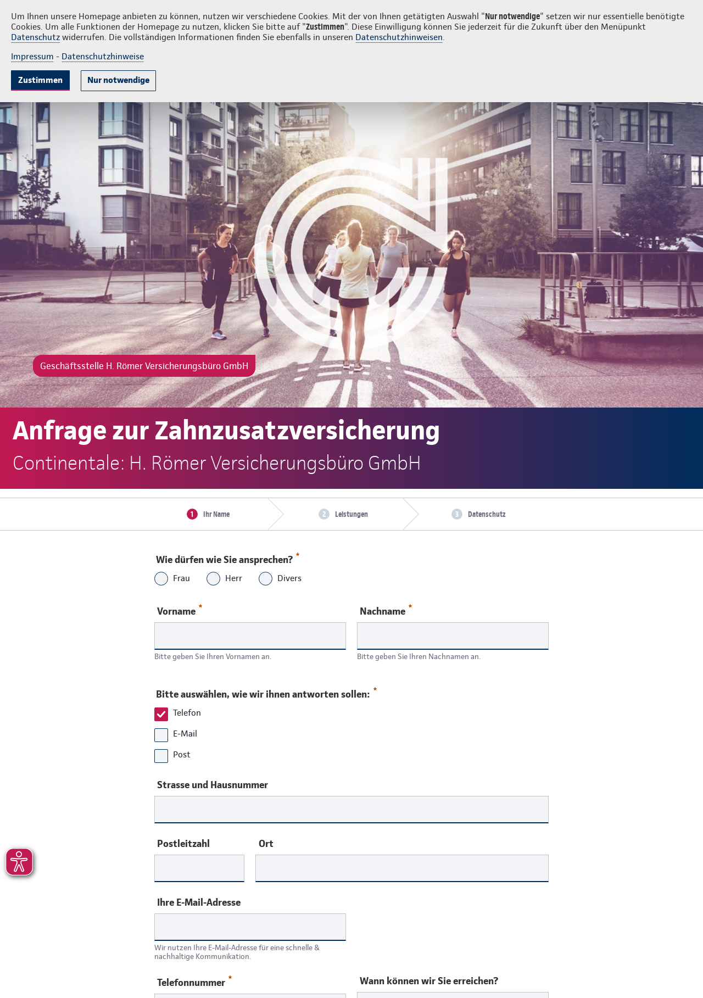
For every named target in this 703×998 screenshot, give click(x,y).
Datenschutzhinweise (103, 56)
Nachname (386, 610)
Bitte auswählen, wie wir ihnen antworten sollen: (266, 691)
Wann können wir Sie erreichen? (429, 980)
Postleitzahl (183, 843)
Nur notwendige (118, 80)
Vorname (179, 610)
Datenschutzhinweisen (399, 37)
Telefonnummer (194, 981)
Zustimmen (40, 80)
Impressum (32, 56)
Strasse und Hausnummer (212, 784)
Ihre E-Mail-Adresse (199, 902)
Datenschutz (35, 37)
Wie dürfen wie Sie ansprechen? (227, 557)
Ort (266, 843)
